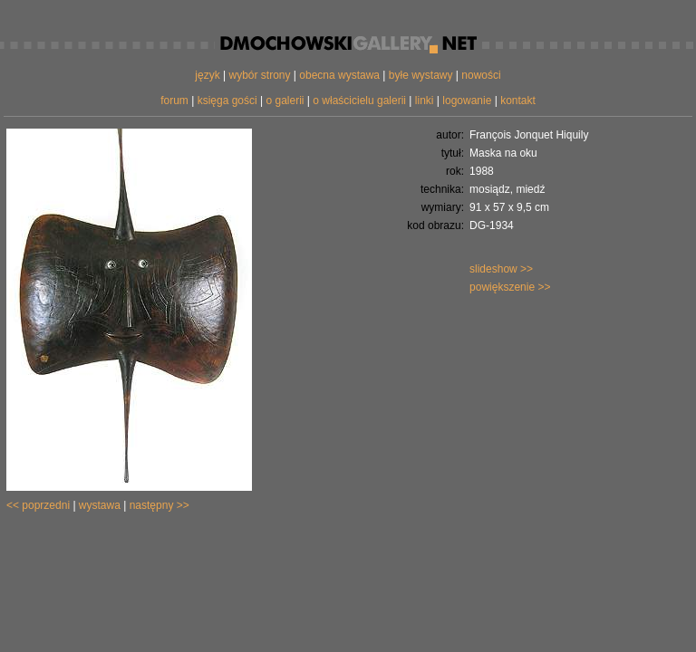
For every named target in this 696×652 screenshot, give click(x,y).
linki (424, 100)
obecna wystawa (339, 75)
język (207, 75)
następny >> (159, 505)
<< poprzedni (38, 505)
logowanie (466, 100)
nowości (480, 75)
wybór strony (259, 75)
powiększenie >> (509, 287)
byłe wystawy (421, 75)
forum (174, 100)
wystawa (100, 505)
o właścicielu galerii (359, 100)
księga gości (227, 100)
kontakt (518, 100)
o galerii (285, 100)
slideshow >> (501, 269)
